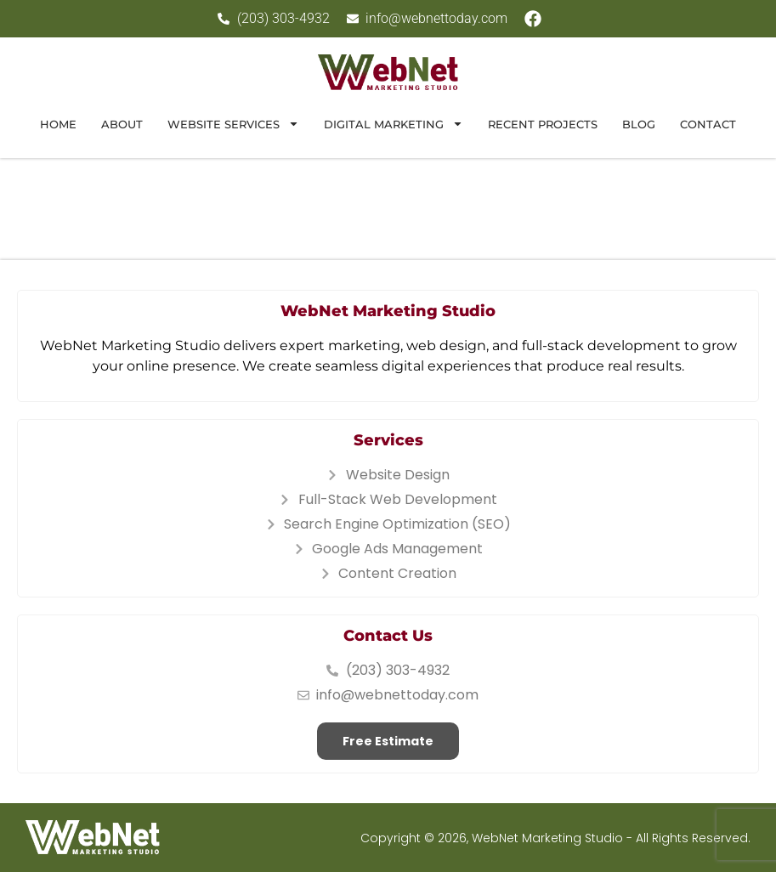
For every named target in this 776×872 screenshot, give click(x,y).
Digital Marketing (393, 124)
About (122, 124)
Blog (638, 124)
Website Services (233, 124)
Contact (708, 124)
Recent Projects (543, 124)
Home (58, 124)
